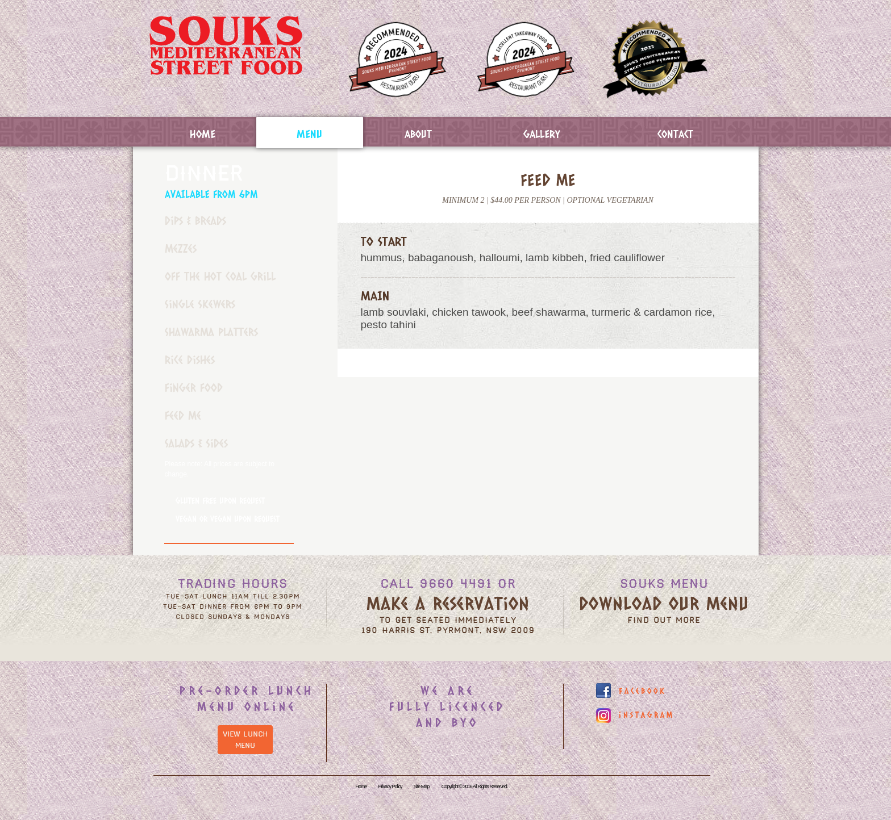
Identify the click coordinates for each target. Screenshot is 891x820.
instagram (647, 714)
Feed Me (183, 415)
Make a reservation (448, 603)
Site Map (422, 786)
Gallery (541, 133)
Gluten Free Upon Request (220, 500)
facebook (643, 691)
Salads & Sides (196, 443)
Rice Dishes (190, 359)
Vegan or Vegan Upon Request (228, 519)
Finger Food (194, 387)
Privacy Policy (390, 786)
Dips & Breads (195, 220)
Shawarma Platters (211, 331)
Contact (675, 133)
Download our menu (664, 603)
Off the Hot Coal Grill (220, 276)
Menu (309, 133)
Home (202, 133)
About (418, 133)
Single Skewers (200, 304)
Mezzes (181, 248)
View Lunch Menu (245, 739)
